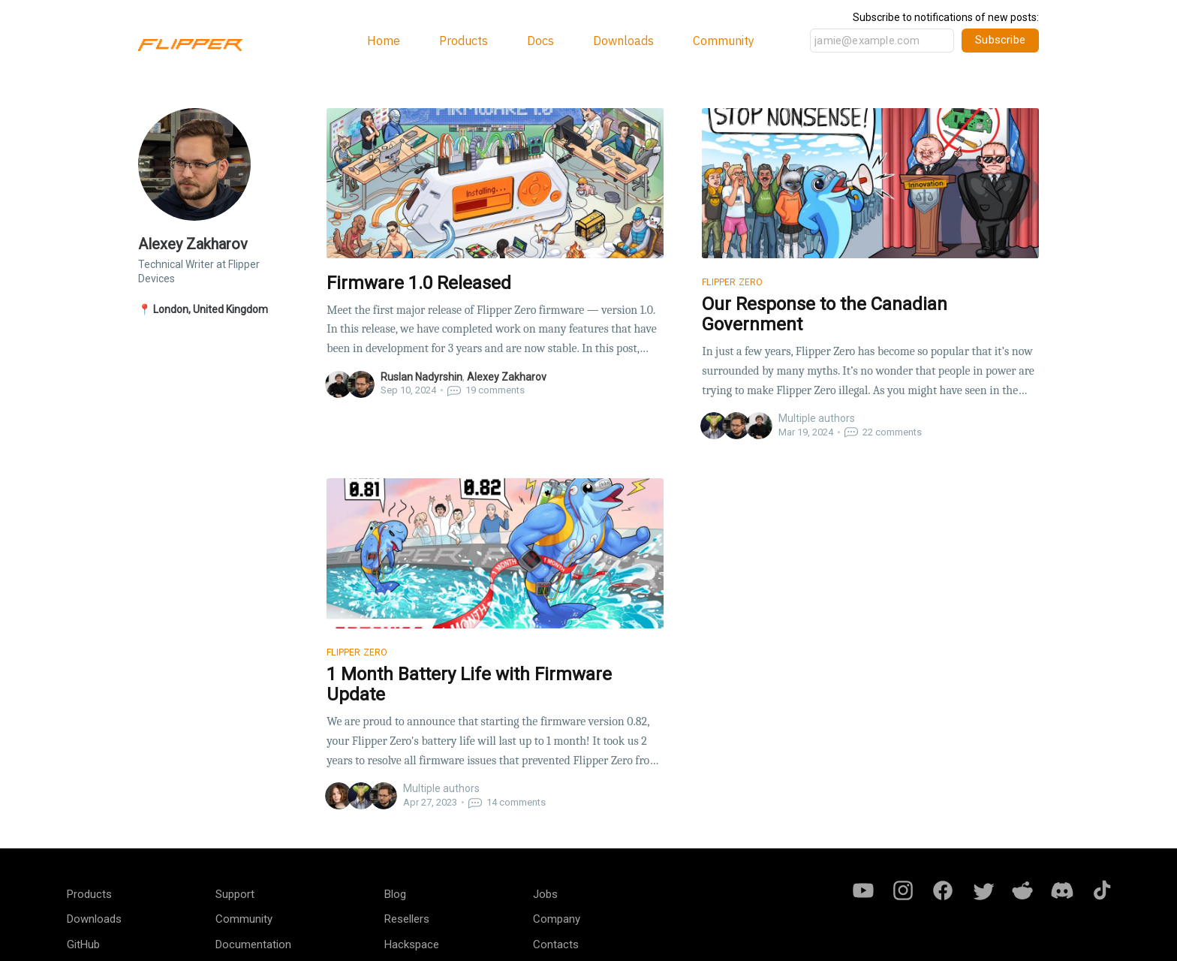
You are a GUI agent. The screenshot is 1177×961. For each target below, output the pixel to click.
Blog (395, 894)
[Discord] (1062, 889)
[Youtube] (863, 889)
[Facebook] (943, 889)
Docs (540, 40)
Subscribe (1000, 40)
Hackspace (411, 944)
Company (556, 919)
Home (383, 40)
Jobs (545, 894)
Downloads (623, 40)
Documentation (253, 944)
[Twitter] (983, 889)
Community (723, 40)
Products (463, 40)
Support (234, 894)
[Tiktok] (1102, 889)
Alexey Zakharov (506, 377)
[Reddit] (1022, 889)
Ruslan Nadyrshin (421, 377)
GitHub (83, 944)
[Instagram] (903, 889)
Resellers (406, 919)
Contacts (556, 944)
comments (486, 390)
